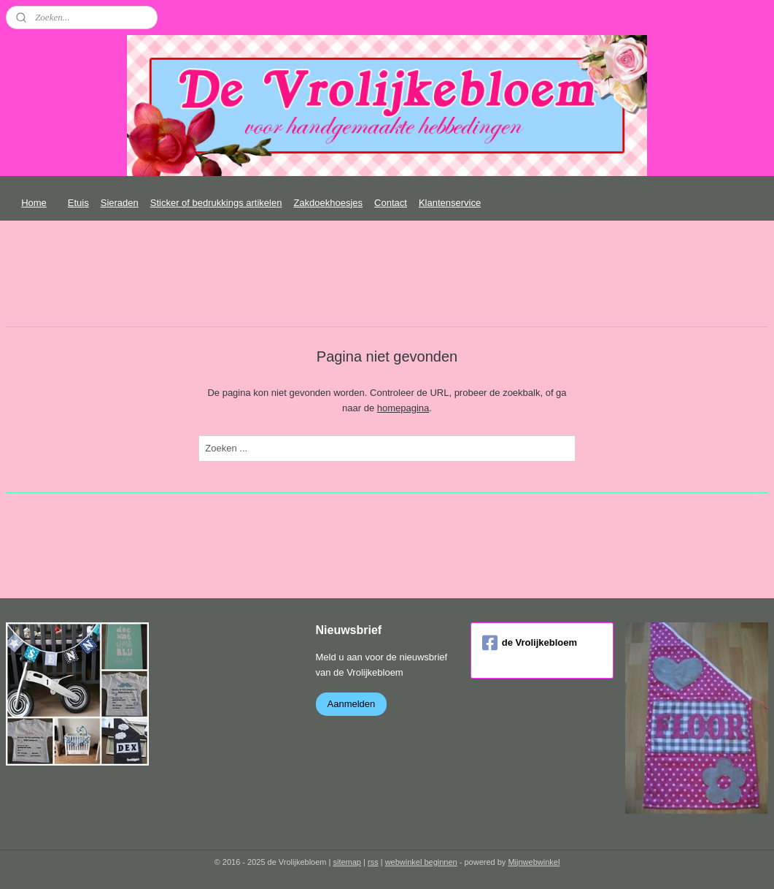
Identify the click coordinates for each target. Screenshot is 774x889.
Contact (390, 202)
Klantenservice (450, 202)
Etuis (78, 202)
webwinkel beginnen (421, 862)
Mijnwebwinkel (534, 862)
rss (373, 862)
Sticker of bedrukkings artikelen (216, 202)
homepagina (403, 407)
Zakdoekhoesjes (328, 202)
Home (34, 202)
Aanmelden (352, 703)
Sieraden (120, 202)
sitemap (347, 862)
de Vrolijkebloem (529, 643)
